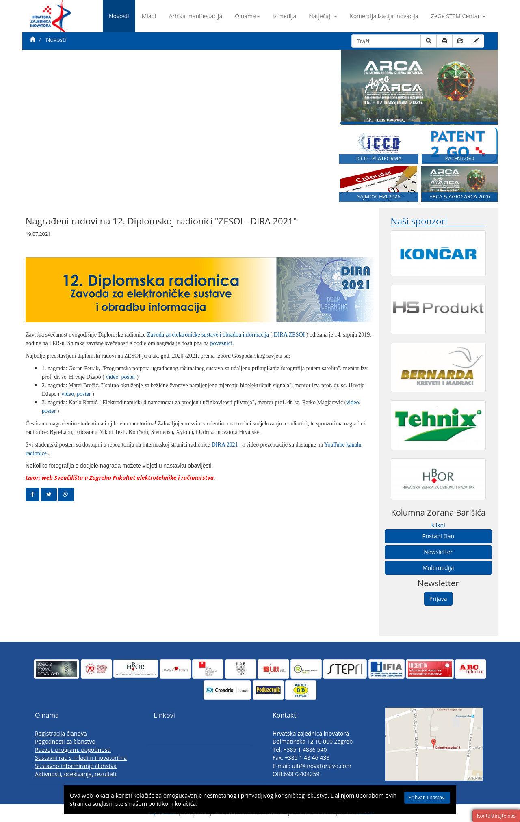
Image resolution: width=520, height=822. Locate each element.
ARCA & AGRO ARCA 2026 (459, 196)
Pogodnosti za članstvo (65, 741)
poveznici (221, 343)
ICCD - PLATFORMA (379, 158)
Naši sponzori (419, 221)
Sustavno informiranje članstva (76, 766)
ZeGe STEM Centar (458, 16)
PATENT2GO (459, 158)
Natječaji (323, 16)
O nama (247, 16)
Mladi (149, 16)
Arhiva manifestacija (196, 16)
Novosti (119, 16)
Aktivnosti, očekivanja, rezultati (76, 774)
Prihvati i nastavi (427, 797)
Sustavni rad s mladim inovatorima (81, 758)
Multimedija (438, 568)
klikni (438, 525)
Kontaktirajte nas (496, 815)
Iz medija (284, 16)
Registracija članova (61, 733)
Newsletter (438, 552)
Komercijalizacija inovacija (384, 16)
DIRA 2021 (225, 445)
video (112, 377)
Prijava (438, 598)
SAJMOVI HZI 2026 (379, 196)
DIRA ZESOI (290, 335)
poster (129, 377)
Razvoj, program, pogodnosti (73, 749)
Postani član (438, 536)
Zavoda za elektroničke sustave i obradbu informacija (209, 335)
